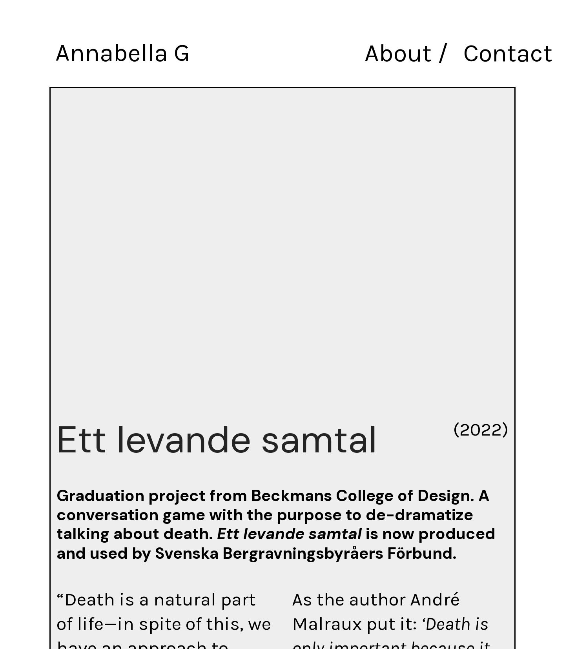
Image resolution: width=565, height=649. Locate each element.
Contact (508, 52)
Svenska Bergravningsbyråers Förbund (301, 553)
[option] (282, 243)
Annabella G (121, 52)
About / (408, 52)
